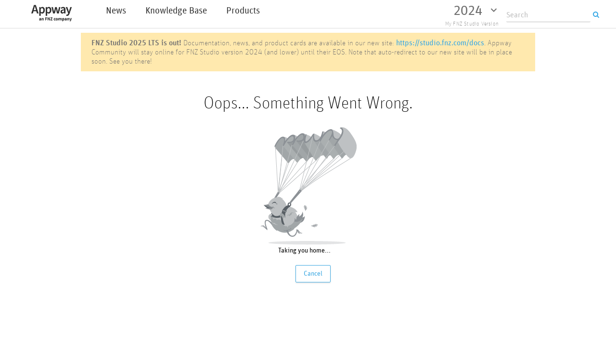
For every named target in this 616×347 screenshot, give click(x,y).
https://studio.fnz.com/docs (440, 42)
